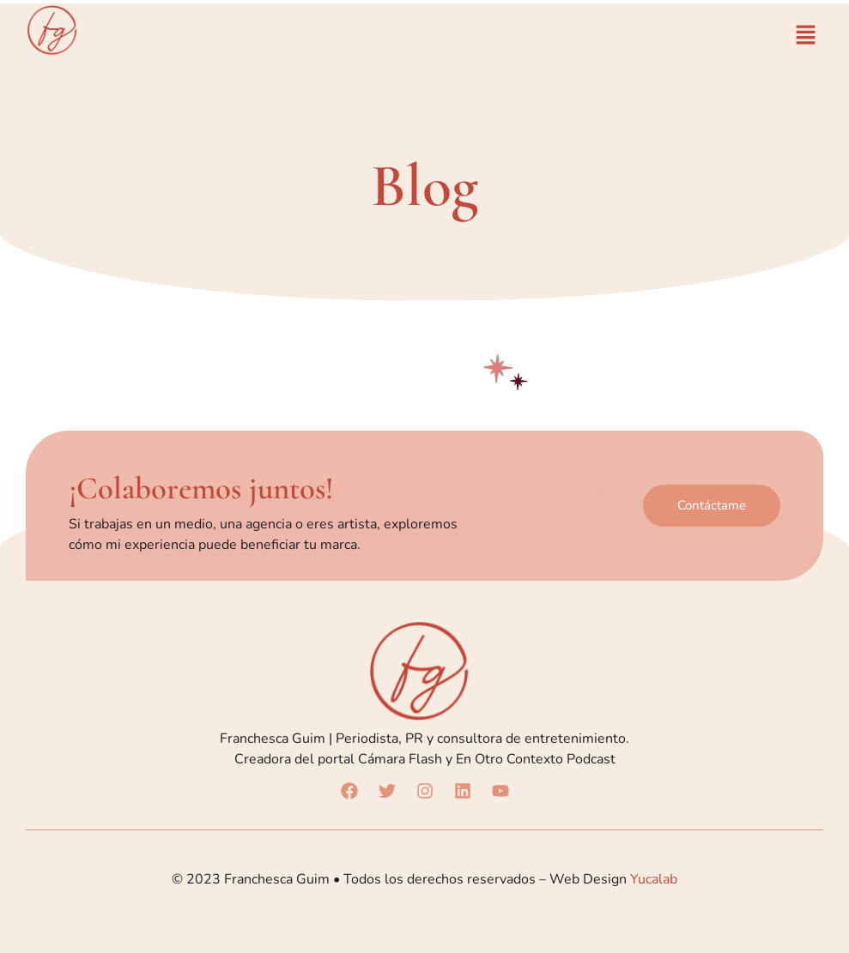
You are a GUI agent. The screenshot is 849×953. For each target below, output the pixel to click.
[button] (806, 36)
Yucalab (653, 879)
